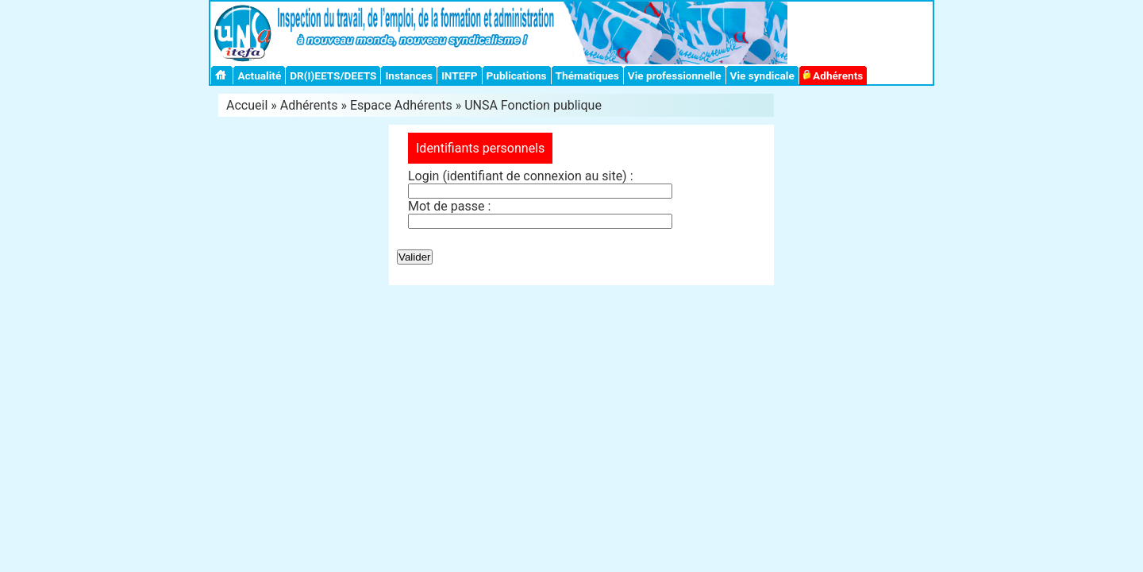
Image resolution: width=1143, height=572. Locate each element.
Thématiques (587, 75)
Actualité (259, 75)
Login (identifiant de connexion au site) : (520, 176)
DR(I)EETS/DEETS (333, 75)
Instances (408, 75)
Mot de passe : (449, 206)
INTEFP (459, 75)
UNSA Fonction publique (533, 105)
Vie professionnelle (675, 75)
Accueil (246, 105)
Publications (517, 75)
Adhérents (833, 75)
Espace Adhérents (401, 105)
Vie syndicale (762, 75)
